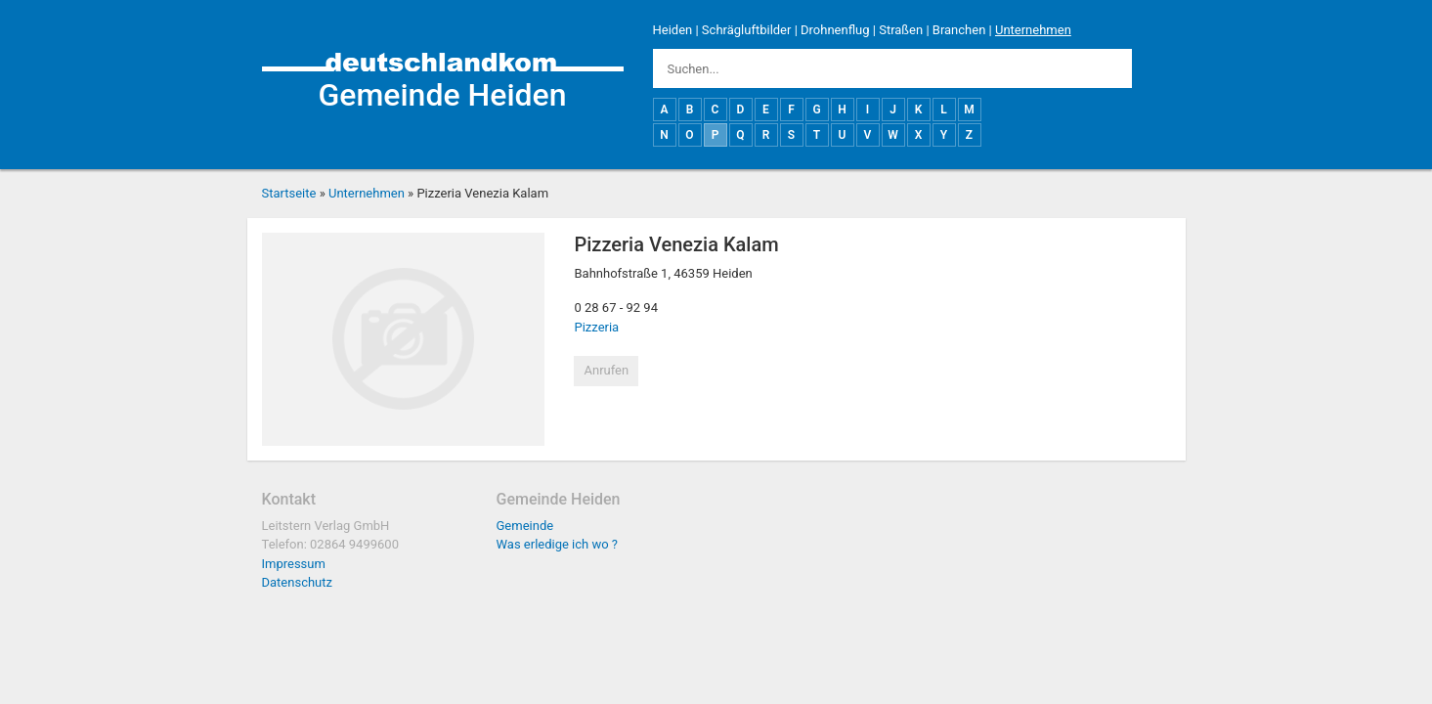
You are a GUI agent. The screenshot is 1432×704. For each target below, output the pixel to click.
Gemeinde (525, 525)
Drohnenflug (835, 29)
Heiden (673, 29)
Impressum (293, 563)
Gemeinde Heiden (442, 94)
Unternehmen (1033, 29)
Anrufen (606, 370)
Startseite (289, 193)
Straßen (901, 29)
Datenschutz (297, 582)
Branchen (959, 29)
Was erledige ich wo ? (558, 544)
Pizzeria (596, 327)
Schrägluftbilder (747, 29)
